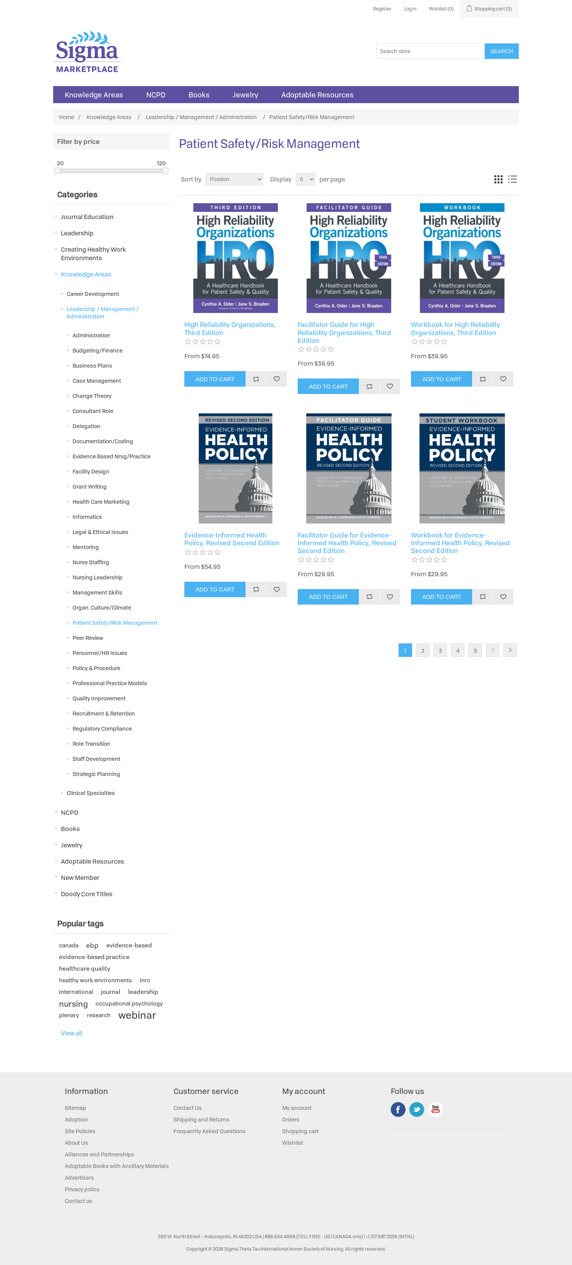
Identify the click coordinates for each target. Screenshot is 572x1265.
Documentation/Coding (103, 441)
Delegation (87, 426)
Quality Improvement (99, 698)
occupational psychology (129, 1003)
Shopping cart (300, 1131)
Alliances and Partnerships (99, 1154)
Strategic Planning (96, 774)
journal (110, 992)
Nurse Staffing (91, 562)
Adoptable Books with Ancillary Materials (117, 1166)
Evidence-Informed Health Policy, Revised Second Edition (231, 539)
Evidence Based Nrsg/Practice (112, 456)
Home (66, 117)
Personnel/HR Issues (100, 653)
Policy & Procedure (96, 668)
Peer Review (88, 637)
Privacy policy (82, 1189)
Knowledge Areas (94, 95)
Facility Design (91, 471)
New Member (80, 877)
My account (297, 1107)
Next (492, 650)
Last (510, 650)
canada (68, 945)
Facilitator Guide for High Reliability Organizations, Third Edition (344, 332)
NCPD (155, 95)
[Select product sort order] (234, 179)
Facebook (398, 1109)
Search (502, 51)
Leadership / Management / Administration (103, 312)
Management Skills (97, 592)
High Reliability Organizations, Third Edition (230, 329)
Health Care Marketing (101, 501)
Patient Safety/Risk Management (115, 622)
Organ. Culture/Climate (102, 607)
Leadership (77, 233)
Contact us (78, 1201)
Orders (291, 1119)
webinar (137, 1015)
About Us (76, 1142)
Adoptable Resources (317, 95)
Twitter (416, 1109)
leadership (143, 992)
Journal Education (87, 217)
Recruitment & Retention (104, 713)
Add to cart (215, 379)
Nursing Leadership (98, 577)
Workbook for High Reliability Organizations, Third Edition (455, 329)
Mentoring (86, 547)
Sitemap (75, 1107)
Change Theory (92, 395)
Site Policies (80, 1131)
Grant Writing (90, 486)
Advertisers (79, 1177)
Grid (498, 179)
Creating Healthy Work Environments (93, 253)
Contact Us (187, 1107)
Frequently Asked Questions (209, 1131)
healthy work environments (95, 980)
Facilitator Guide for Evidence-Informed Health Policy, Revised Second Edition (347, 543)
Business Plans (92, 365)
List (512, 179)
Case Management (97, 380)
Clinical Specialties (91, 793)
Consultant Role (93, 411)
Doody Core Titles (87, 894)
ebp (92, 945)
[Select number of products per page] (305, 179)
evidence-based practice (94, 957)
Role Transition (91, 743)
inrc (145, 980)
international (76, 991)
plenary (69, 1015)
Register (382, 8)
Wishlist (292, 1142)
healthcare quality (84, 968)
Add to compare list (256, 379)
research (99, 1015)
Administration (91, 335)
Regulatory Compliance (102, 728)
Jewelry (245, 95)
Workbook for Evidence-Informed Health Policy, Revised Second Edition (460, 543)
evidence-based (129, 945)
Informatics (87, 516)
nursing (73, 1003)
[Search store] (430, 51)
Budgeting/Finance (98, 350)
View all (71, 1033)
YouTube (435, 1109)
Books (199, 95)
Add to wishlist (276, 379)
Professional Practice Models (110, 683)
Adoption (76, 1119)
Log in (410, 8)
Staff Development (96, 758)
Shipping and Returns (201, 1119)
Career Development (93, 293)
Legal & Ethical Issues (100, 532)
